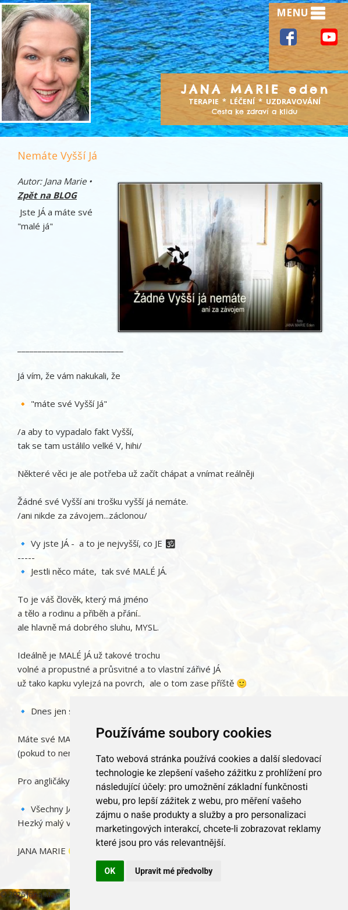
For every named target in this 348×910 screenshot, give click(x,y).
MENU (300, 13)
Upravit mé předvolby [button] (173, 871)
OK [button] (110, 871)
